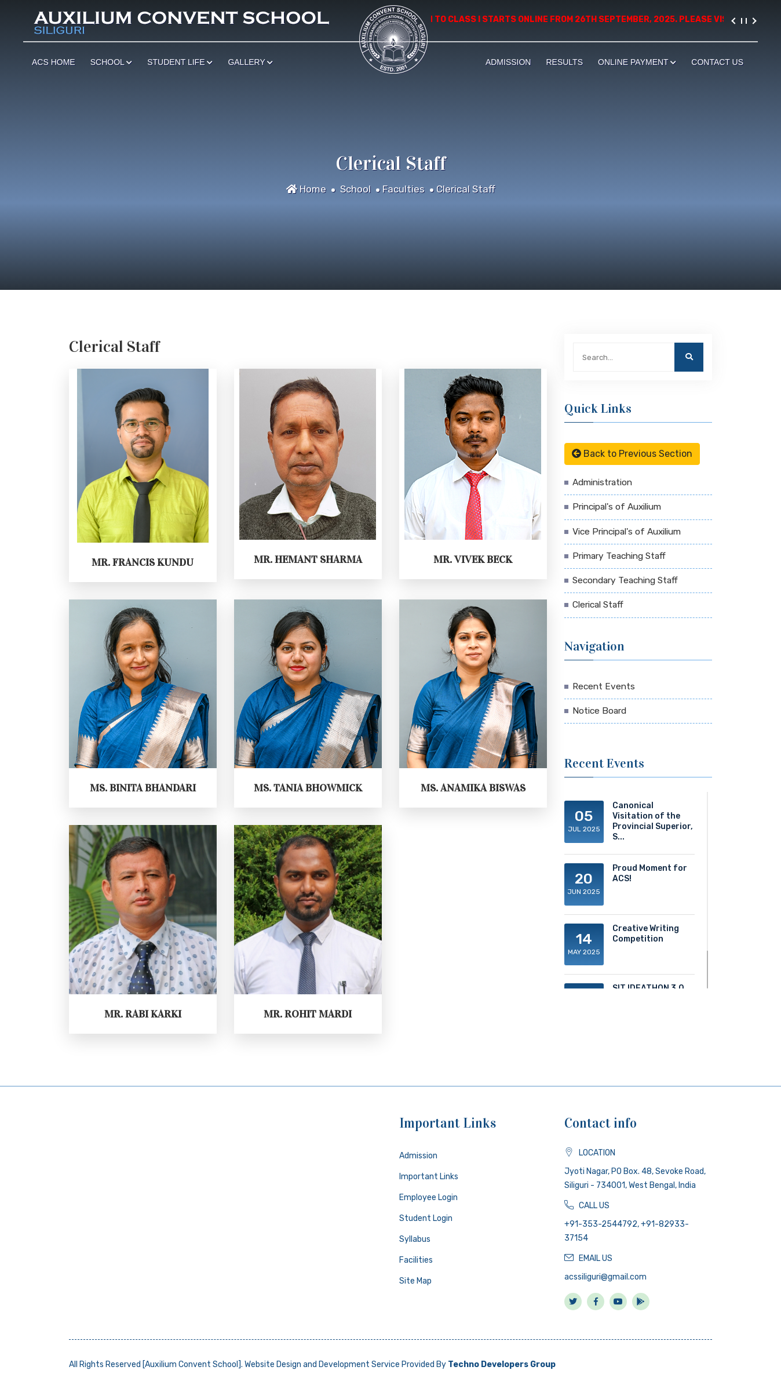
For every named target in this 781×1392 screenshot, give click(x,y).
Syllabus (414, 1239)
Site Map (415, 1281)
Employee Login (428, 1197)
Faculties (403, 189)
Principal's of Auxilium (616, 506)
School (111, 62)
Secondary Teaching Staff (625, 580)
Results (564, 62)
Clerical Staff (465, 189)
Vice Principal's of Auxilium (626, 531)
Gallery (250, 62)
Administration (602, 482)
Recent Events (603, 686)
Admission (508, 62)
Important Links (428, 1177)
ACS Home (53, 62)
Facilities (416, 1260)
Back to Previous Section (632, 453)
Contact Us (717, 62)
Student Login (425, 1218)
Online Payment (637, 62)
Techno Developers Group (502, 1364)
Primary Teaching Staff (619, 556)
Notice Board (599, 711)
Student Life (180, 62)
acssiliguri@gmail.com (605, 1277)
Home (306, 189)
